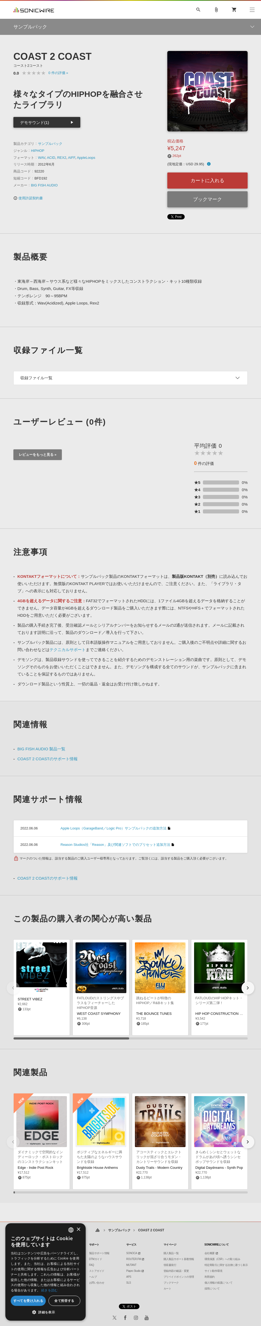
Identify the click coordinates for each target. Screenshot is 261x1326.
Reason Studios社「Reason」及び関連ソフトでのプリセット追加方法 (115, 845)
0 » (58, 73)
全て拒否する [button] (64, 1300)
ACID (51, 158)
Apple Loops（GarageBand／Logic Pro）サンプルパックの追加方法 (113, 828)
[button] (247, 988)
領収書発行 (170, 1264)
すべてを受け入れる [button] (28, 1300)
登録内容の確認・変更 (176, 1270)
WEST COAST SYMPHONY (99, 1014)
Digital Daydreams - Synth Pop (219, 1168)
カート (167, 1288)
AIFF (71, 158)
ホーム (97, 1230)
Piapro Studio (133, 1270)
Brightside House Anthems (97, 1168)
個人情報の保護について (219, 1282)
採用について (212, 1288)
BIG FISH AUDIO (44, 185)
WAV (41, 158)
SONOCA (131, 1253)
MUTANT (131, 1264)
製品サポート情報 (99, 1253)
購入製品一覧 (171, 1253)
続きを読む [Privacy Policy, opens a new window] (49, 1290)
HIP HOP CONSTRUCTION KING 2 (223, 1014)
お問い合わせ (96, 1282)
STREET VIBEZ (30, 999)
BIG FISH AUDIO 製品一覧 (41, 749)
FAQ (91, 1264)
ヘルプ (93, 1276)
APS (128, 1276)
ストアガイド (96, 1270)
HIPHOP (37, 151)
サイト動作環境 (213, 1270)
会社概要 (210, 1253)
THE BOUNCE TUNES (154, 1014)
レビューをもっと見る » (37, 455)
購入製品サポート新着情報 (179, 1259)
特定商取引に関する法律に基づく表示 (226, 1264)
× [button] (78, 1230)
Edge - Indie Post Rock (35, 1168)
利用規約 (210, 1276)
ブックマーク (207, 199)
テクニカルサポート (68, 649)
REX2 (61, 158)
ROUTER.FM (133, 1259)
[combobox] (71, 1230)
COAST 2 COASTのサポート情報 (47, 758)
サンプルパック (50, 144)
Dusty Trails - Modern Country (159, 1168)
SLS (128, 1282)
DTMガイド (95, 1259)
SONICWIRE (33, 10)
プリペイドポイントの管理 (179, 1276)
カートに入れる (207, 180)
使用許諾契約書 (28, 198)
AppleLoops (86, 158)
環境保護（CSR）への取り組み (222, 1259)
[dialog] (45, 1272)
